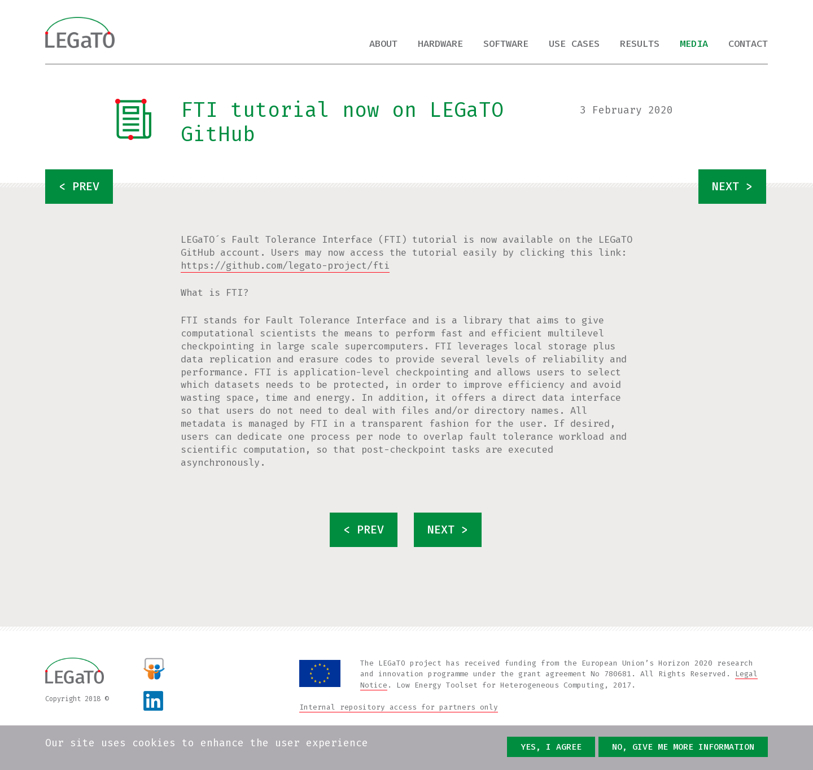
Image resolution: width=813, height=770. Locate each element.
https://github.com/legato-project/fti (285, 266)
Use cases (574, 44)
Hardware (440, 44)
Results (639, 44)
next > (732, 186)
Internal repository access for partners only (398, 707)
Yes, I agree (551, 747)
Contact (748, 44)
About (383, 44)
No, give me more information (683, 747)
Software (505, 44)
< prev (79, 186)
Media (694, 44)
